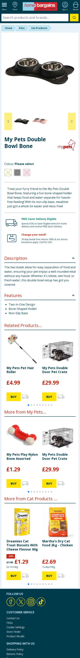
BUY (14, 397)
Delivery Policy (14, 649)
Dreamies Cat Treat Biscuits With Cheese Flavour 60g (22, 545)
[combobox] (40, 17)
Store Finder (13, 631)
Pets (22, 28)
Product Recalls (15, 636)
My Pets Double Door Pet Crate (55, 370)
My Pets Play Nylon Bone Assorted (22, 456)
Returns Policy (14, 654)
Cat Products (39, 28)
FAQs (9, 622)
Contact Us (12, 618)
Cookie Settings (15, 627)
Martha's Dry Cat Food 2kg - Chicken (57, 543)
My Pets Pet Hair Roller (20, 370)
